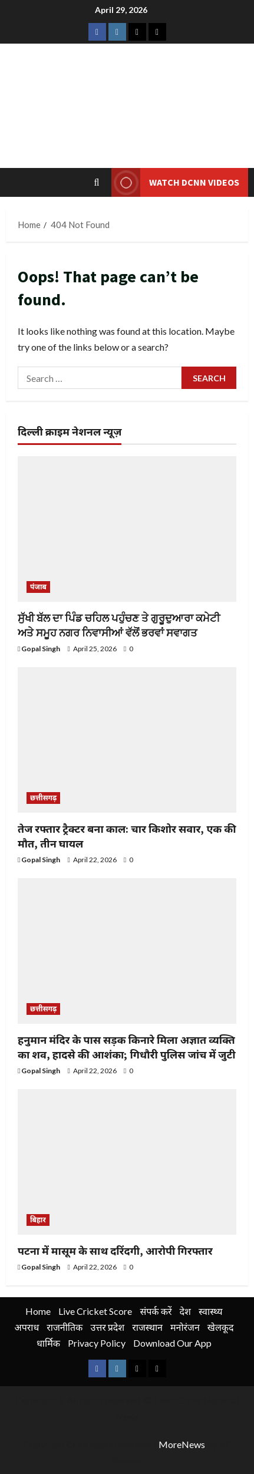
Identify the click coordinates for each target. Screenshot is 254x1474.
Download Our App (172, 1342)
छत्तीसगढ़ (43, 797)
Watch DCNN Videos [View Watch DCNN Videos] (175, 182)
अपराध (26, 1327)
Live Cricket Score (95, 1311)
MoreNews (182, 1444)
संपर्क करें (155, 1311)
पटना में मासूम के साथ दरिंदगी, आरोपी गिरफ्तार (115, 1251)
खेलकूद (220, 1327)
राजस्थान (147, 1327)
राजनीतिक (65, 1327)
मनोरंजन (185, 1327)
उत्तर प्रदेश (107, 1327)
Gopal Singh (40, 648)
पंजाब (38, 586)
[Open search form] (97, 182)
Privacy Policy (97, 1342)
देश (185, 1311)
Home (38, 1311)
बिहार (38, 1219)
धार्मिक (48, 1342)
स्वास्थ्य (211, 1311)
